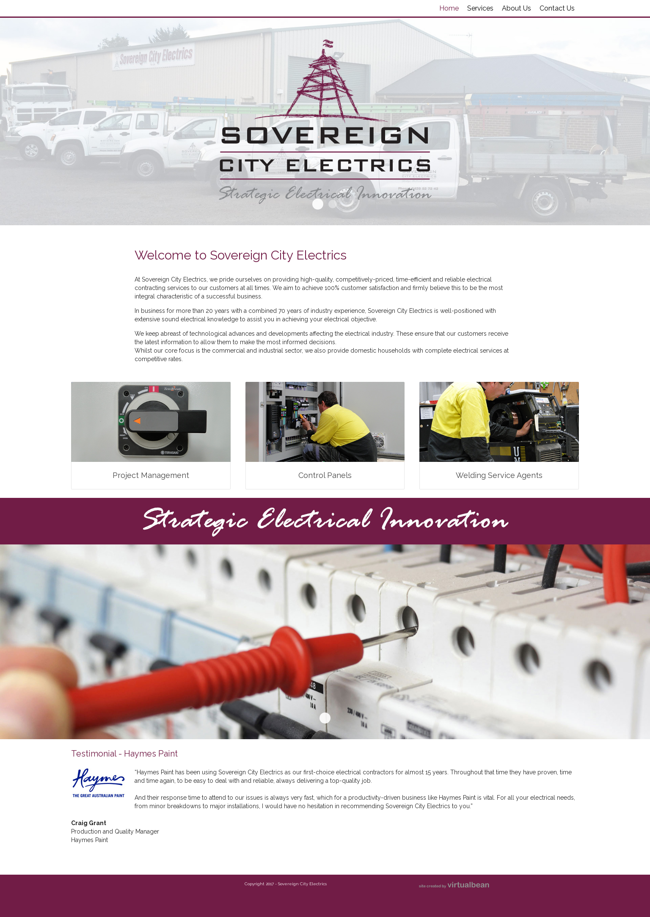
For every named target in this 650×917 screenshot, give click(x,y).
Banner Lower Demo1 (325, 718)
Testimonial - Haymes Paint (317, 853)
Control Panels (325, 475)
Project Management (151, 475)
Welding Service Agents (499, 475)
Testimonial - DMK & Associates (332, 853)
